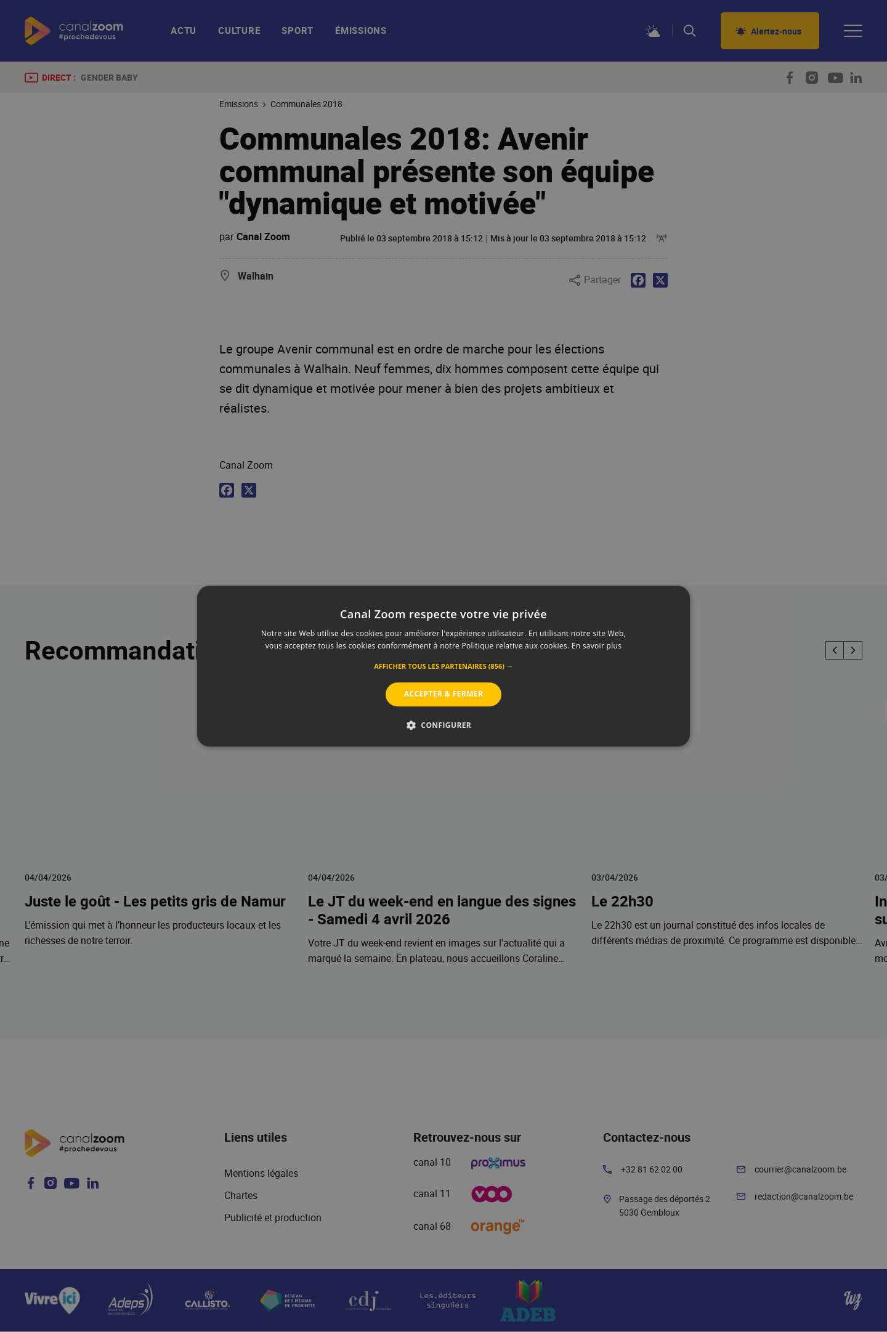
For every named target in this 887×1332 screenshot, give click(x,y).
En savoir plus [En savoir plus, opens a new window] (597, 645)
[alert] (443, 666)
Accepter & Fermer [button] (444, 694)
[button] (443, 666)
